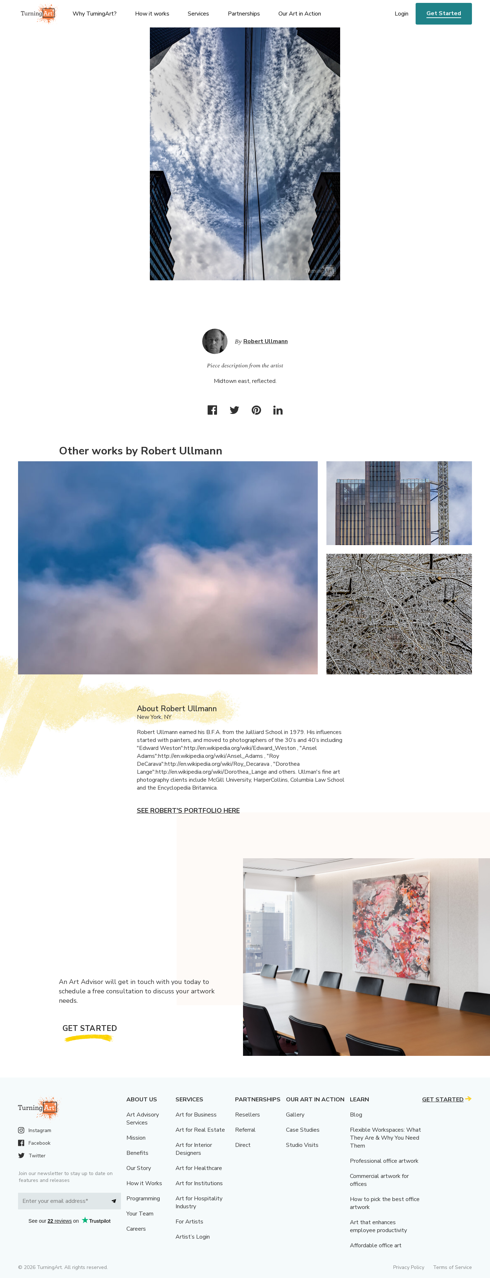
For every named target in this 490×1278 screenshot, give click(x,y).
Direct (243, 1145)
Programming (143, 1199)
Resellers (247, 1115)
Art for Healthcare (198, 1168)
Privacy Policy (408, 1267)
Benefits (137, 1153)
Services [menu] (198, 14)
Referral (245, 1130)
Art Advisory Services (142, 1119)
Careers (136, 1229)
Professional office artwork (384, 1161)
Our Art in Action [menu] (299, 14)
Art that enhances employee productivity (378, 1226)
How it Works (144, 1183)
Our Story (138, 1168)
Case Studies (303, 1130)
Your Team (139, 1214)
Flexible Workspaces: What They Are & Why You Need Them (385, 1138)
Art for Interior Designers (193, 1149)
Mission (136, 1138)
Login (401, 14)
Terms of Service (452, 1267)
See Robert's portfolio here (188, 810)
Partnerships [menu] (244, 14)
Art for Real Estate (200, 1130)
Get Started (443, 13)
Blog (356, 1115)
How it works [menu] (152, 14)
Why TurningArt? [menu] (95, 14)
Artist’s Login (192, 1237)
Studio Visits (302, 1145)
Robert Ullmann (265, 341)
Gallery (295, 1115)
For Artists (189, 1222)
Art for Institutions (199, 1183)
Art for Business (196, 1115)
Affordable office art (376, 1245)
